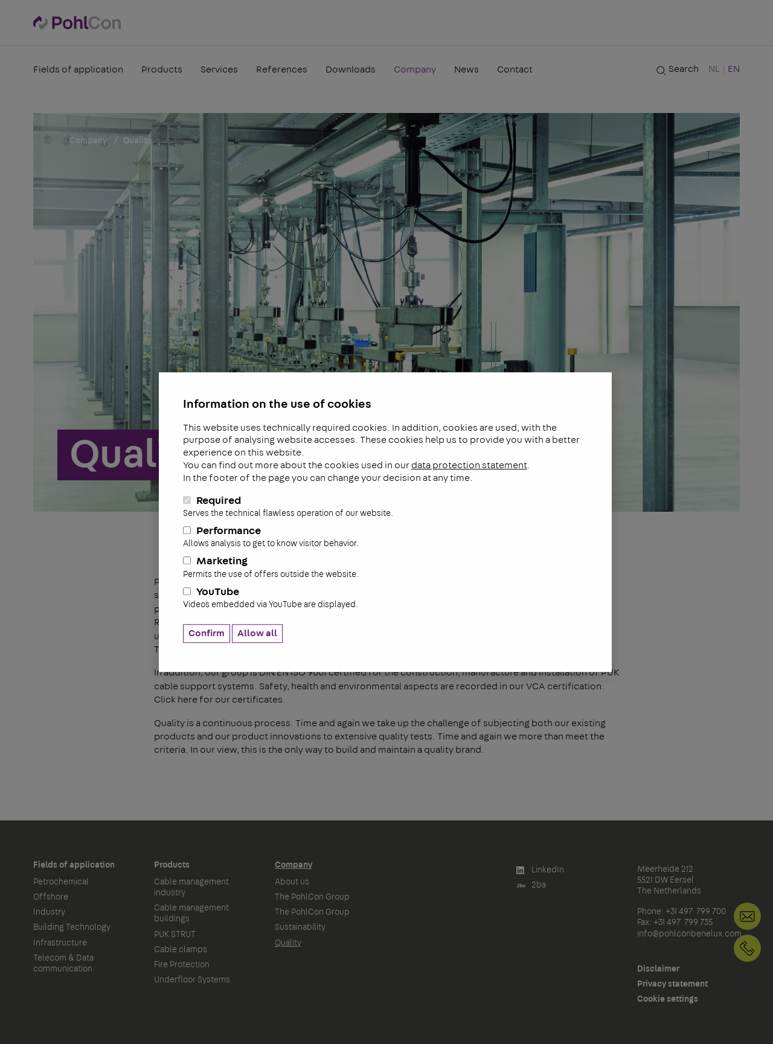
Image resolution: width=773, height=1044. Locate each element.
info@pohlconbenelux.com (689, 934)
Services (219, 69)
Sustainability (300, 927)
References (281, 69)
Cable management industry (191, 887)
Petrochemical (61, 882)
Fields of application (78, 69)
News (466, 69)
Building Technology (72, 927)
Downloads (351, 69)
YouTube (385, 598)
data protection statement (469, 465)
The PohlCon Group (312, 897)
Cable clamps (180, 950)
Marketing (385, 567)
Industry (49, 912)
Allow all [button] (257, 633)
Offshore (50, 897)
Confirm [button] (206, 633)
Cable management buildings (191, 913)
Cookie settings (667, 999)
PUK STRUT (175, 934)
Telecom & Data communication (63, 963)
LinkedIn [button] (540, 870)
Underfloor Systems (192, 980)
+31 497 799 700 (747, 948)
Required (385, 506)
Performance (385, 537)
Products (161, 69)
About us (292, 882)
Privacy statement (672, 984)
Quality (288, 943)
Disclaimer (658, 969)
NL (714, 69)
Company (415, 69)
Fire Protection (182, 965)
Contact (515, 69)
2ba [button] (531, 885)
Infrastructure (60, 943)
